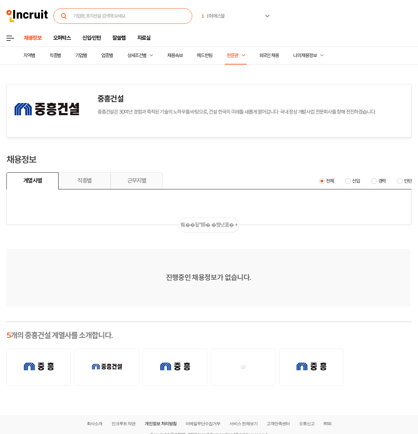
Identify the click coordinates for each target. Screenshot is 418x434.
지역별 (29, 55)
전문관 (232, 55)
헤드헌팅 (204, 55)
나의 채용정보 (305, 55)
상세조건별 (136, 55)
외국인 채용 (269, 55)
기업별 (81, 55)
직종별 (55, 55)
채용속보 (175, 55)
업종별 (107, 55)
